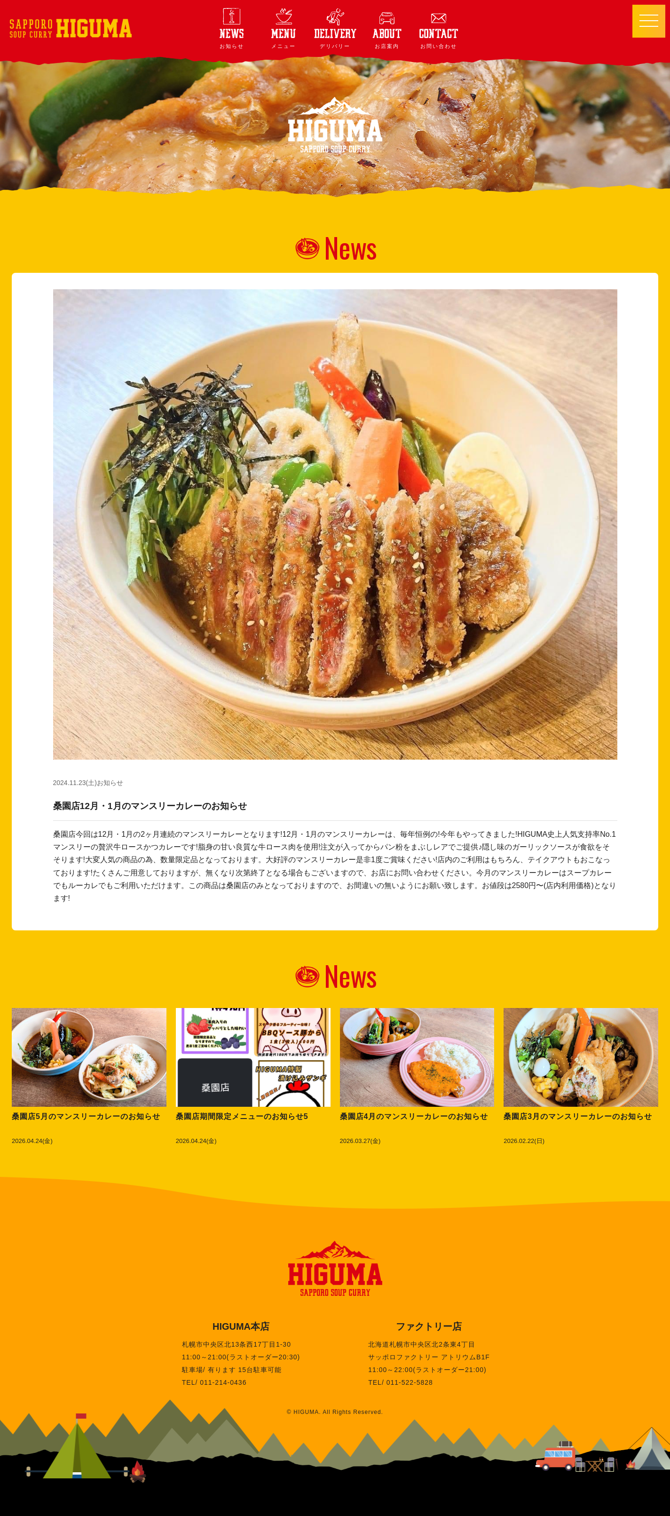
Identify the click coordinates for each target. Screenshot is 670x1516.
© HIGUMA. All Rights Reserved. (335, 1412)
